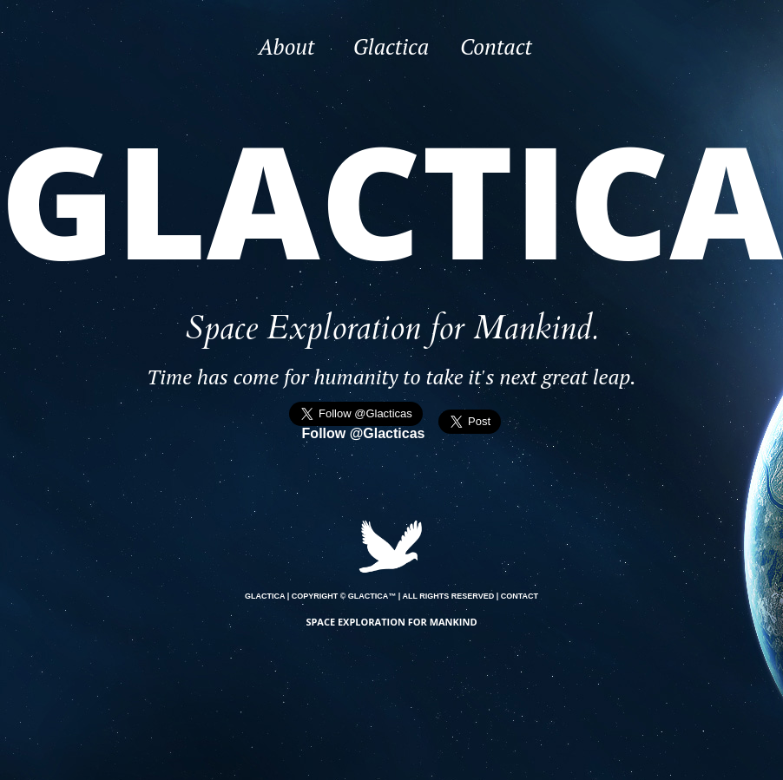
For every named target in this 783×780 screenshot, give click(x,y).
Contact (496, 46)
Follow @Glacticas (363, 433)
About (287, 46)
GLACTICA (265, 596)
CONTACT (519, 596)
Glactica (391, 46)
